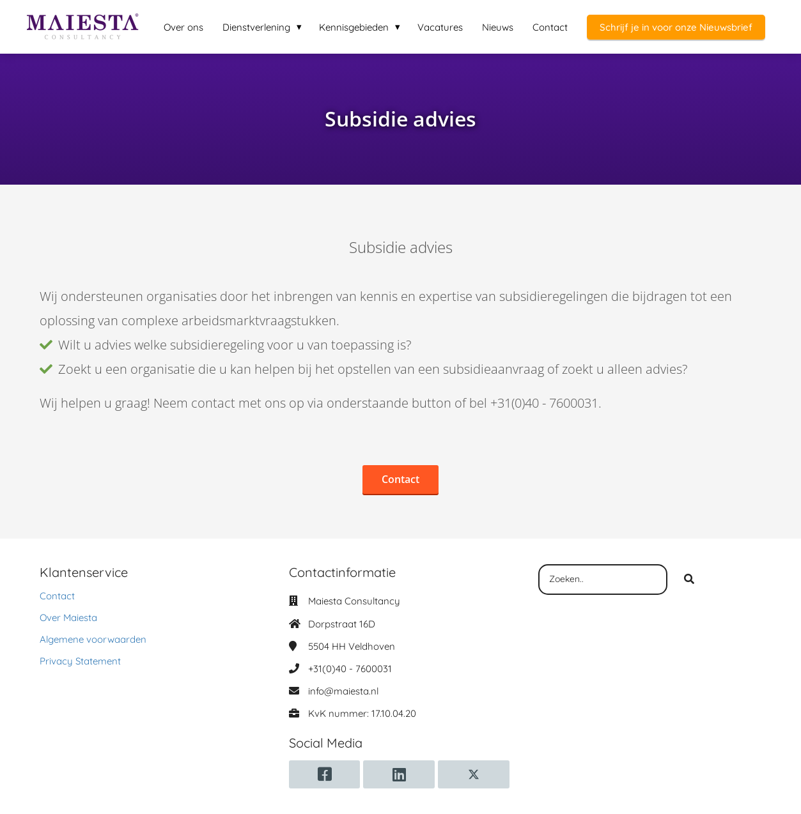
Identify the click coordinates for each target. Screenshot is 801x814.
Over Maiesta (68, 617)
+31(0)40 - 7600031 (350, 669)
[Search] (689, 579)
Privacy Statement (80, 661)
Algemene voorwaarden (93, 639)
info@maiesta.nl (343, 691)
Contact (57, 596)
